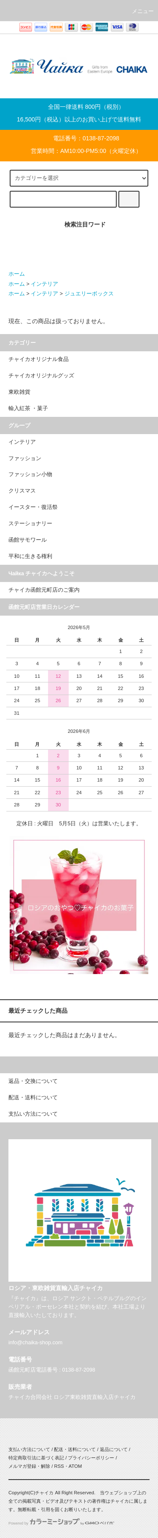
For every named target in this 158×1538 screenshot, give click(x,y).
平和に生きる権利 (30, 556)
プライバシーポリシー (91, 1457)
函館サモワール (27, 540)
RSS (59, 1466)
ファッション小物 (30, 474)
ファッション (24, 458)
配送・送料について (75, 1449)
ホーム (16, 274)
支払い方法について (29, 1449)
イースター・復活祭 (33, 507)
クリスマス (22, 491)
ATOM (75, 1466)
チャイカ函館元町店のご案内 (44, 590)
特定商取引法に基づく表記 (36, 1457)
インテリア (44, 284)
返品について (114, 1449)
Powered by (61, 1523)
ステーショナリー (30, 524)
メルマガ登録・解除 (29, 1466)
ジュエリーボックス (89, 294)
